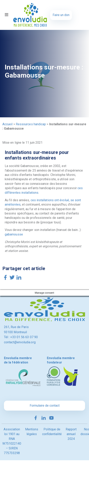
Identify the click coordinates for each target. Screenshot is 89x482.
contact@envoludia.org (20, 342)
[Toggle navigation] (6, 15)
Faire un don (61, 15)
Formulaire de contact (45, 405)
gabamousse (14, 234)
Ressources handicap (31, 124)
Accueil (7, 124)
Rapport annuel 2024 (71, 434)
